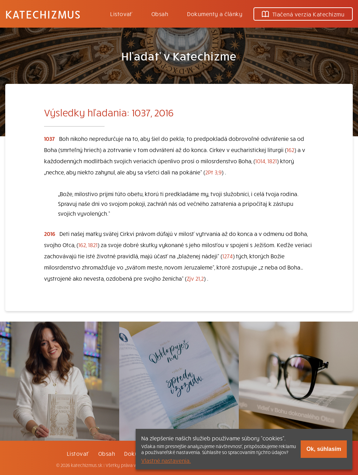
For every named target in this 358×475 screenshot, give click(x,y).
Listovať (121, 13)
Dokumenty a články (214, 13)
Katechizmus (43, 14)
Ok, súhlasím (323, 449)
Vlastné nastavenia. (166, 460)
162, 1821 (88, 244)
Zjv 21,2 (195, 278)
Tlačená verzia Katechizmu (303, 13)
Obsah (159, 13)
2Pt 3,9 (213, 171)
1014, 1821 (266, 160)
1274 (227, 255)
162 (290, 149)
